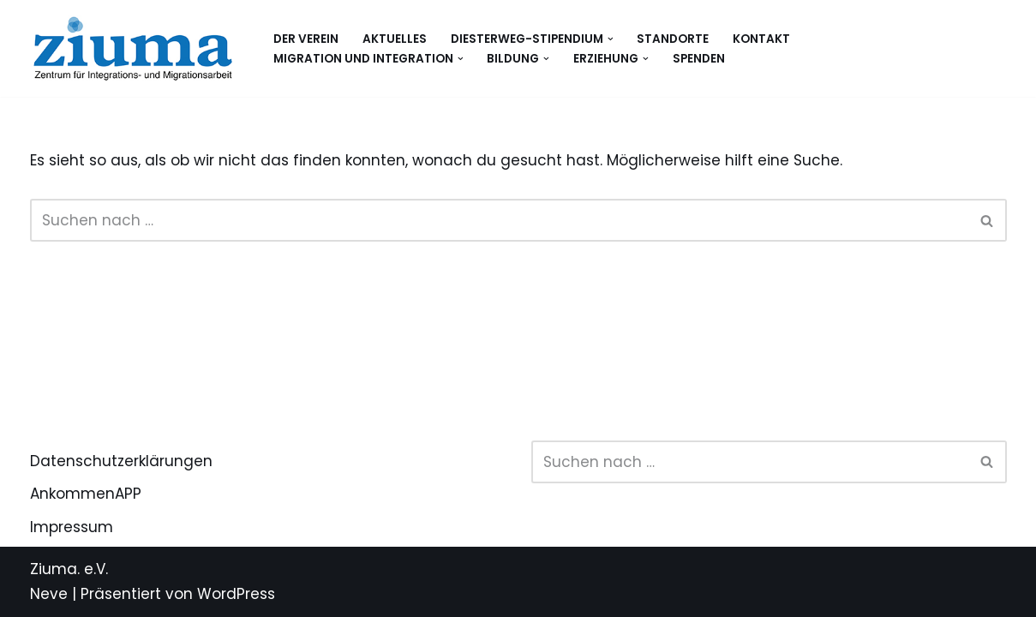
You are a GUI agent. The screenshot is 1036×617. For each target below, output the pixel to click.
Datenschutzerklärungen (121, 461)
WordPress (236, 594)
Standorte (673, 39)
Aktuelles (394, 39)
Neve (49, 594)
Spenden (699, 59)
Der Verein (305, 39)
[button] (611, 39)
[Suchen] (499, 220)
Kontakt (761, 39)
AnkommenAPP (85, 493)
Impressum (71, 527)
